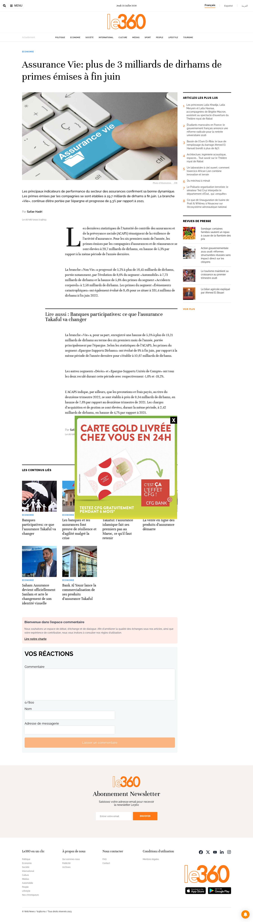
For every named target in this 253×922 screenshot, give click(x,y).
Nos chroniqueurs (30, 895)
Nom (28, 709)
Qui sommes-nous (71, 859)
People (159, 37)
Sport (148, 37)
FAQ (104, 859)
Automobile (27, 883)
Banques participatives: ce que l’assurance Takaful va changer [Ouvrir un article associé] (104, 317)
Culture (123, 37)
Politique (60, 37)
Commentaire (35, 667)
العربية (245, 5)
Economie (75, 37)
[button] (245, 914)
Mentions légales (151, 859)
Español (228, 5)
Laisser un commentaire (99, 742)
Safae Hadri (34, 211)
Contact (106, 863)
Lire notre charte (35, 639)
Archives (66, 867)
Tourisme (188, 37)
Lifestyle (173, 37)
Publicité (66, 863)
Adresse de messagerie (42, 723)
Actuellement (28, 37)
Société (89, 37)
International (106, 37)
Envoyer (145, 816)
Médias (135, 37)
